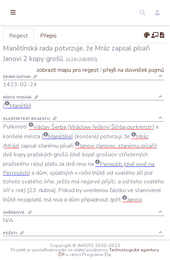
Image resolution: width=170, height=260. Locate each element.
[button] (142, 12)
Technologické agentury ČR (80, 254)
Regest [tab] (56, 36)
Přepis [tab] (86, 36)
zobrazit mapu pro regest (77, 80)
